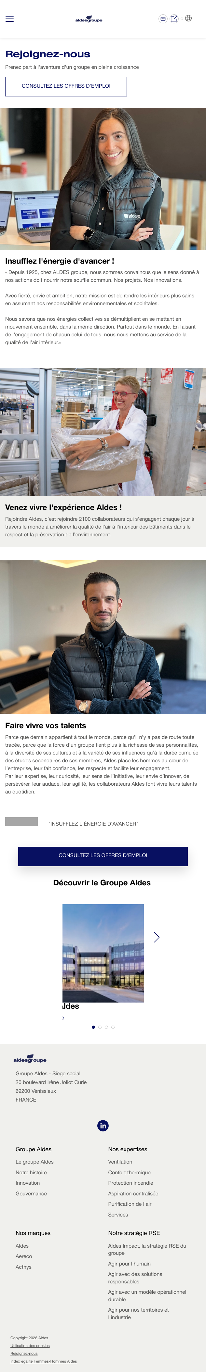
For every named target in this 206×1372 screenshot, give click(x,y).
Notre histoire (31, 1173)
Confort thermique (129, 1173)
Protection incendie (130, 1183)
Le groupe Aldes (35, 1162)
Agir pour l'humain (129, 1264)
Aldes (22, 1246)
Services (118, 1215)
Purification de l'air (130, 1204)
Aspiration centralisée (133, 1194)
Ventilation (120, 1162)
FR (196, 18)
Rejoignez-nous (24, 1354)
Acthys (24, 1267)
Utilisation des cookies (30, 1346)
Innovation (28, 1183)
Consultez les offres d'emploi (66, 86)
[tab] (93, 1027)
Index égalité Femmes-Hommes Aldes (43, 1362)
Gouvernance (31, 1194)
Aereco (24, 1257)
